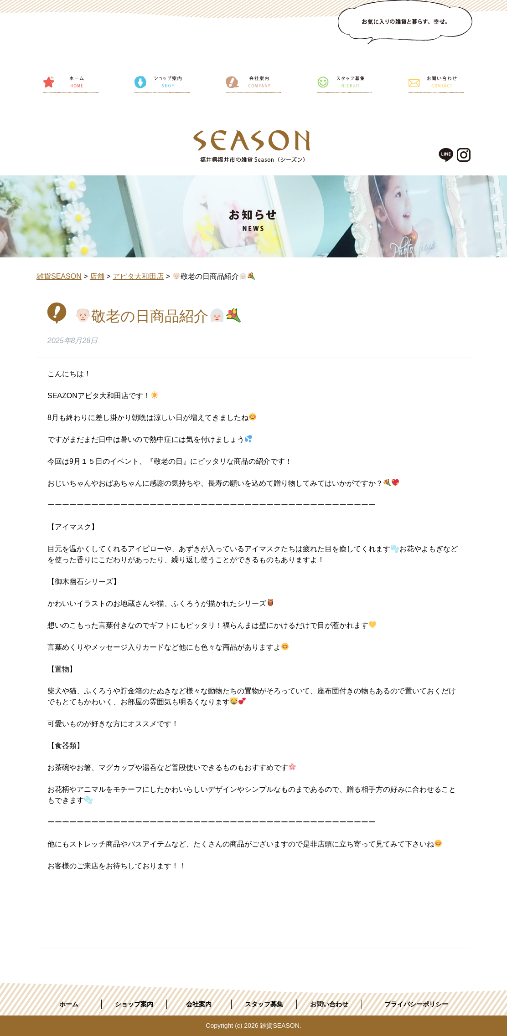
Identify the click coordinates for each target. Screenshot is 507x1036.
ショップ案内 (134, 1004)
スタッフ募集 (264, 1004)
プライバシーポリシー (416, 1004)
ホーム (68, 1004)
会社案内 (199, 1004)
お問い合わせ (329, 1004)
